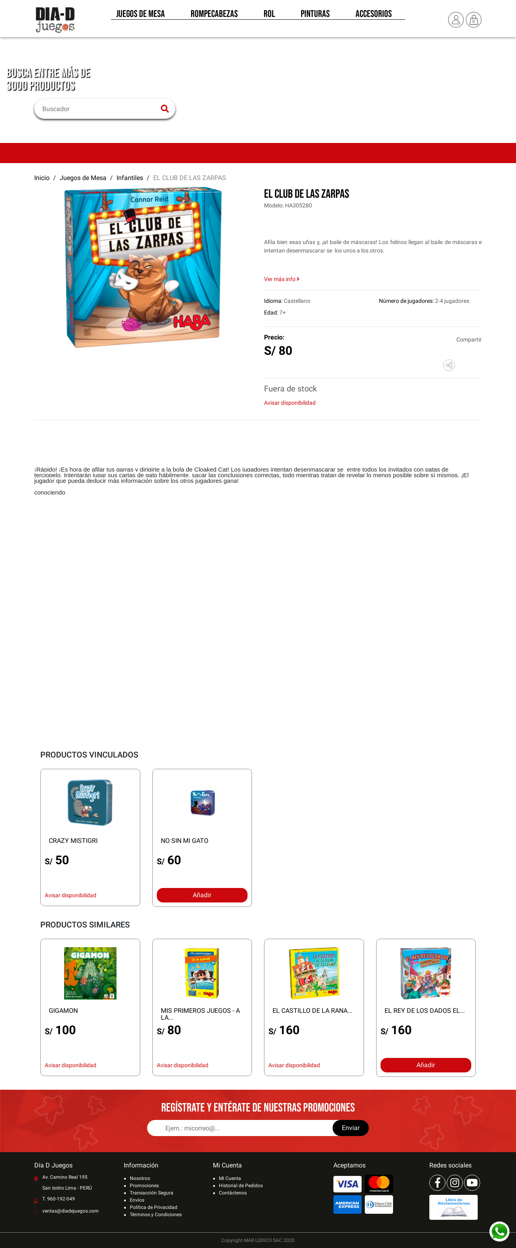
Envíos (137, 1200)
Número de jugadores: (406, 301)
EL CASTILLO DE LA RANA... (312, 1010)
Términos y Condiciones (156, 1214)
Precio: (274, 337)
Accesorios (374, 15)
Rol (269, 15)
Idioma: (273, 301)
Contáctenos (233, 1193)
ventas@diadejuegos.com (70, 1211)
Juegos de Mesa (140, 15)
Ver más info (282, 279)
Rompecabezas (214, 15)
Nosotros (140, 1178)
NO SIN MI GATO (184, 840)
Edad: (271, 312)
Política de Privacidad (153, 1207)
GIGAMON (63, 1010)
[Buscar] (99, 109)
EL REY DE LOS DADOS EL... (425, 1010)
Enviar (351, 1128)
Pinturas (315, 15)
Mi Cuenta (230, 1178)
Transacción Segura (151, 1193)
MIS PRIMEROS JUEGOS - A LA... (200, 1014)
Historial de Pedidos (241, 1185)
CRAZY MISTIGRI (73, 840)
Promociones (144, 1185)
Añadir (202, 895)
